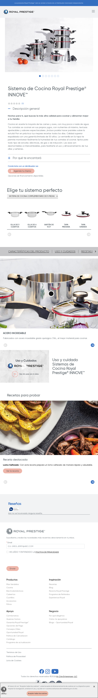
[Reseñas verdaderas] (14, 509)
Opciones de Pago (14, 626)
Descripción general (26, 108)
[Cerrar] (94, 686)
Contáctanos (12, 616)
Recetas (53, 584)
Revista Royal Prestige (59, 591)
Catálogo (10, 639)
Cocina (9, 588)
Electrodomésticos (14, 591)
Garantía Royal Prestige (17, 622)
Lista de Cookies (13, 660)
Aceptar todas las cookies (37, 693)
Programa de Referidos (59, 594)
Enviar (12, 568)
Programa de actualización (18, 642)
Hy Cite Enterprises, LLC (66, 676)
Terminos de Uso (13, 652)
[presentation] (24, 558)
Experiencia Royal (57, 598)
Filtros (9, 604)
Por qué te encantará (27, 158)
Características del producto (28, 251)
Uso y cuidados (65, 251)
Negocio (53, 611)
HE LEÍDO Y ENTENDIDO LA (22, 552)
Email (10, 542)
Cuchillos (10, 598)
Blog (51, 588)
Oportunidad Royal (14, 632)
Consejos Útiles (13, 629)
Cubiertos (10, 594)
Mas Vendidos (12, 584)
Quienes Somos (13, 619)
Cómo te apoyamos (58, 619)
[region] (49, 690)
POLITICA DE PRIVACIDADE (47, 552)
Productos (12, 580)
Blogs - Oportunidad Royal (61, 622)
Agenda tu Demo (21, 171)
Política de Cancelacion (17, 636)
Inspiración (55, 580)
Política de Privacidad (15, 656)
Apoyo (10, 611)
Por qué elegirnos (57, 616)
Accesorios (11, 601)
